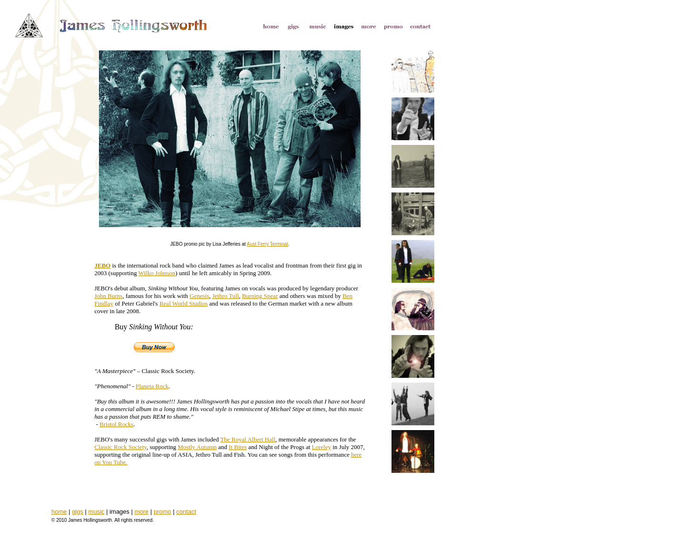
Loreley (321, 447)
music (96, 511)
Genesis (199, 295)
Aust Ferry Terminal (267, 244)
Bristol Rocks (116, 424)
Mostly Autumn (197, 447)
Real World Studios (183, 303)
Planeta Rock (152, 386)
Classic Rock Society (121, 447)
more (142, 511)
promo (162, 511)
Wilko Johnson (157, 273)
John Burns (109, 295)
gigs (77, 511)
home (59, 511)
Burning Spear (260, 295)
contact (186, 511)
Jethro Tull (225, 295)
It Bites (238, 447)
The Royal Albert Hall (247, 439)
